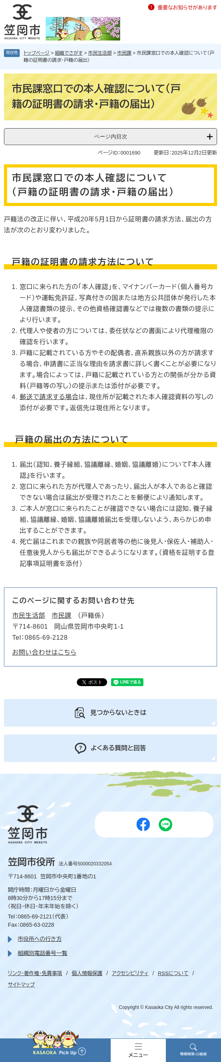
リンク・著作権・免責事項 (35, 973)
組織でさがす (69, 53)
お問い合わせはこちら (44, 652)
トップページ (37, 53)
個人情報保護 (87, 973)
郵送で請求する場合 (49, 397)
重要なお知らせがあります (187, 8)
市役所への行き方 (39, 939)
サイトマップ (21, 985)
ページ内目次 (110, 136)
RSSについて (173, 973)
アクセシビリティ (130, 973)
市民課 (124, 53)
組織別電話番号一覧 (42, 953)
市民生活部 (100, 53)
